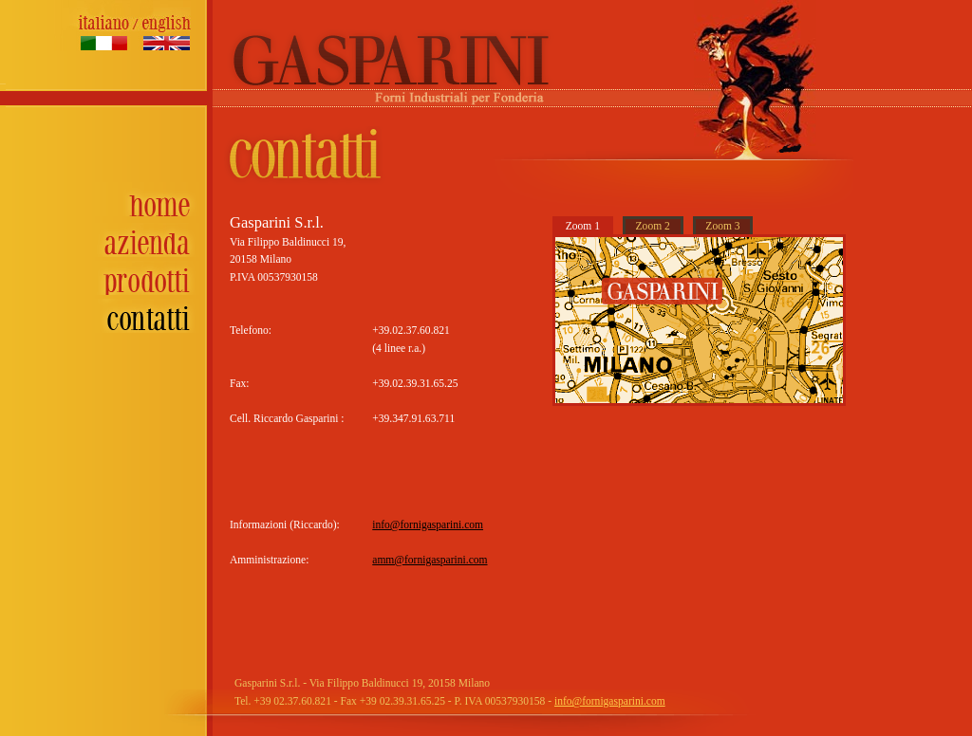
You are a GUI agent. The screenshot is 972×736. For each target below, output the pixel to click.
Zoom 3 (722, 226)
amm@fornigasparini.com (429, 560)
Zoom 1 (583, 226)
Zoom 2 (653, 226)
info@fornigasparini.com (427, 525)
